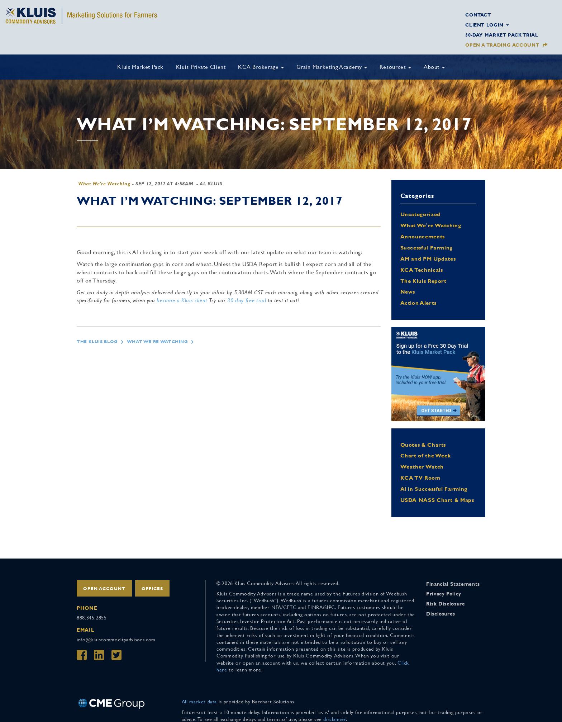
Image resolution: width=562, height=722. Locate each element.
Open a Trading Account (502, 45)
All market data (199, 701)
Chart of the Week (425, 455)
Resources (395, 66)
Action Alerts (418, 303)
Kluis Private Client (201, 66)
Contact (478, 15)
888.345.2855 (92, 618)
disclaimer (334, 719)
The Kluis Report (423, 281)
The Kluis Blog (97, 341)
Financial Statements (453, 584)
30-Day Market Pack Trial (501, 35)
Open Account (104, 588)
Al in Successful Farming (433, 489)
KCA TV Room (420, 478)
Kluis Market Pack (140, 66)
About (434, 66)
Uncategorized (420, 214)
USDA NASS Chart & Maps (437, 500)
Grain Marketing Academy (331, 66)
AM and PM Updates (428, 259)
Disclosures (440, 614)
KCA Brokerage (261, 66)
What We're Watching (104, 183)
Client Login (487, 25)
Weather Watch (422, 467)
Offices (152, 588)
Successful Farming (426, 247)
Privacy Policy (443, 594)
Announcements (422, 236)
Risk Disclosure (445, 604)
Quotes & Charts (423, 445)
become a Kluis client (182, 300)
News (407, 292)
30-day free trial (246, 300)
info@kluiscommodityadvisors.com (116, 639)
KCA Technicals (421, 270)
